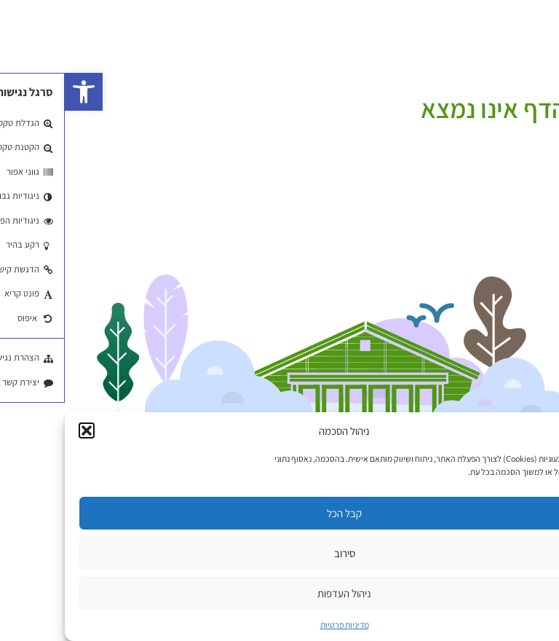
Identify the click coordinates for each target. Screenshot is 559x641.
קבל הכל (279, 513)
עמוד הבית (535, 89)
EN (522, 37)
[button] (19, 92)
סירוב (279, 553)
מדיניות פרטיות (279, 624)
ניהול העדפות (279, 593)
